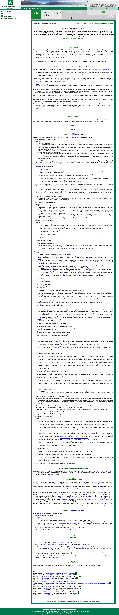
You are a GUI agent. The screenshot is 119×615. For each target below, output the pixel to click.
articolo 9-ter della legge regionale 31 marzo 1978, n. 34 (74, 438)
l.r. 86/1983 (44, 85)
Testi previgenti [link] (99, 23)
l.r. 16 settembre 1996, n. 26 (48, 588)
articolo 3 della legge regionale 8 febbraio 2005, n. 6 (58, 552)
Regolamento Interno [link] (7, 16)
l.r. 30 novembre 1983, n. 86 (47, 576)
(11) (68, 547)
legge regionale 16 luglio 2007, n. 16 (104, 69)
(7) (75, 501)
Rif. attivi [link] (84, 23)
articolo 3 (73, 111)
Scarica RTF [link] (53, 23)
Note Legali (46, 609)
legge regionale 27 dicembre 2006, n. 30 (66, 436)
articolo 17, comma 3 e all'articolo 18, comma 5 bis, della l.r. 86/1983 (76, 496)
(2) (74, 125)
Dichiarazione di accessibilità (68, 609)
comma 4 (71, 106)
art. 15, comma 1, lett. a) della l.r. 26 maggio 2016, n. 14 (64, 583)
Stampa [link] (36, 23)
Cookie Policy (53, 609)
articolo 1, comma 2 (60, 137)
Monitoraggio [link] (68, 12)
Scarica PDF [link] (44, 23)
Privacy (59, 609)
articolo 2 (69, 486)
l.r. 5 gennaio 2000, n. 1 (47, 591)
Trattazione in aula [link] (57, 13)
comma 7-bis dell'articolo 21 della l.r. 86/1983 (64, 542)
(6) (74, 501)
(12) (64, 549)
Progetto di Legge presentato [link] (46, 14)
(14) (64, 557)
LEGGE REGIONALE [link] (36, 13)
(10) (90, 544)
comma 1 (81, 103)
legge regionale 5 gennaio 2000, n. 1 (82, 547)
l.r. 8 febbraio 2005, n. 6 (47, 593)
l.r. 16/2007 (96, 483)
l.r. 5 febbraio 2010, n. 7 (47, 595)
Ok (103, 12)
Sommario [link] (77, 23)
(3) (74, 137)
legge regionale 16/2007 (77, 510)
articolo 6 (38, 166)
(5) (99, 483)
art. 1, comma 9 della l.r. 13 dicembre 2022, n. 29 (62, 573)
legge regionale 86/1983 (77, 134)
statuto (37, 84)
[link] (10, 9)
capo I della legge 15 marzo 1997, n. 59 (53, 549)
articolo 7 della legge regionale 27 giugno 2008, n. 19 (74, 523)
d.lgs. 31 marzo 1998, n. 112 (57, 548)
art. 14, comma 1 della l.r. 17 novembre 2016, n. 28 (62, 575)
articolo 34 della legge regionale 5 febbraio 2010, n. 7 (49, 555)
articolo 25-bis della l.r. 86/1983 (51, 474)
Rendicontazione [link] (78, 12)
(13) (72, 553)
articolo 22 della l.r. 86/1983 (103, 71)
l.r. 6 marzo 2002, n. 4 (46, 578)
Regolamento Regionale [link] (8, 18)
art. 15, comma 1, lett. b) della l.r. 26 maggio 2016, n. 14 (95, 583)
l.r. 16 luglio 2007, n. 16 (46, 580)
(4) (96, 472)
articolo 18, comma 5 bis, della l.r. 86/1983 (92, 499)
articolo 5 (83, 471)
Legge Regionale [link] (6, 11)
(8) (42, 513)
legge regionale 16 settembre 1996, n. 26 (47, 544)
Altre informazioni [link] (108, 23)
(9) (75, 542)
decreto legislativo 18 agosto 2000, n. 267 (63, 347)
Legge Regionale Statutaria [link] (9, 14)
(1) (106, 119)
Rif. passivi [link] (91, 23)
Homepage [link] (80, 6)
